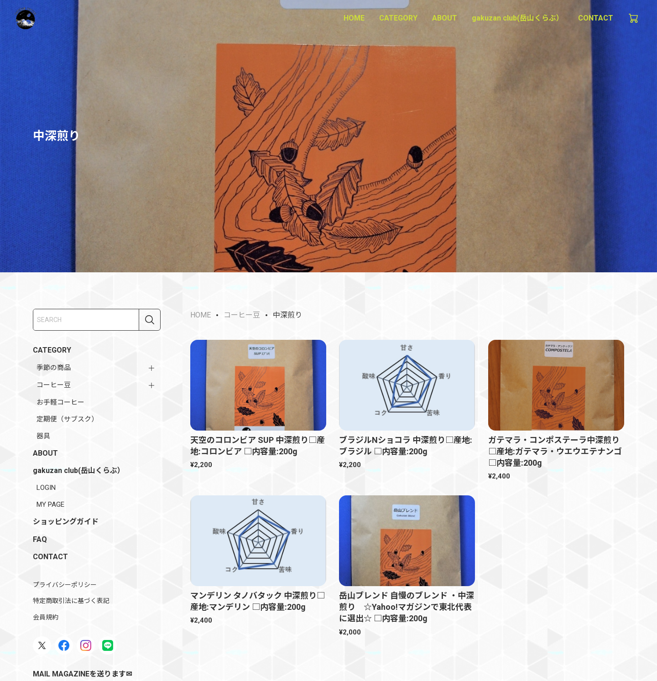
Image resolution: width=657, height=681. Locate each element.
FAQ (40, 539)
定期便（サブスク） (67, 419)
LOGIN (46, 487)
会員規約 (45, 617)
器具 (43, 436)
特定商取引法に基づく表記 (71, 600)
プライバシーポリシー (65, 584)
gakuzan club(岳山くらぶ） (517, 18)
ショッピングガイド (66, 521)
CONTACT (595, 18)
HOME (354, 18)
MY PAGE (50, 504)
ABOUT (444, 18)
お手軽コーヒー (60, 402)
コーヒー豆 (53, 385)
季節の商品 (53, 368)
